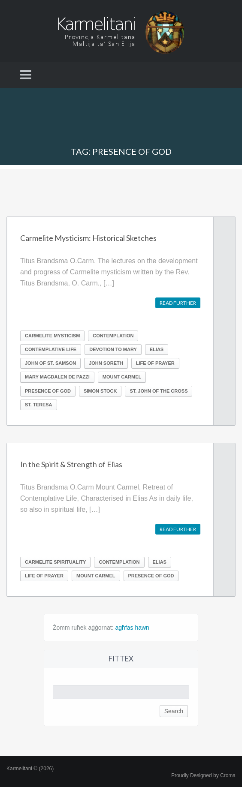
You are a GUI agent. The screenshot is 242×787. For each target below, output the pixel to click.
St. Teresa (38, 404)
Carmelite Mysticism (52, 335)
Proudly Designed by (203, 775)
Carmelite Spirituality (55, 562)
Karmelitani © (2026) (30, 769)
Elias (156, 349)
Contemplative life (50, 349)
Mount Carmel (122, 376)
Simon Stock (100, 391)
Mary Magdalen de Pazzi (57, 376)
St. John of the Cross (159, 391)
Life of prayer (155, 363)
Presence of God (48, 391)
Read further (178, 303)
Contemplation (113, 335)
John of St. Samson (50, 363)
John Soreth (106, 363)
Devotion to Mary (113, 349)
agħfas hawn (132, 627)
